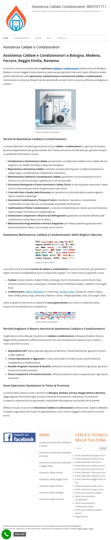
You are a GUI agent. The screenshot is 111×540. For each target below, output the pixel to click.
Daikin (28, 291)
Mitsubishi (38, 291)
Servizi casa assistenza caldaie (88, 493)
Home (5, 38)
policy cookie (83, 529)
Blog (49, 38)
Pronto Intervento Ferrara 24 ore (89, 459)
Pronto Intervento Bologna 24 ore (90, 455)
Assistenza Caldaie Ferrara (50, 472)
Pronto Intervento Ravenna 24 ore (90, 476)
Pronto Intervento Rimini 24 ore (89, 486)
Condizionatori (21, 38)
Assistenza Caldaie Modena (51, 486)
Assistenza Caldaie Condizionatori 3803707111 (69, 6)
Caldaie (38, 38)
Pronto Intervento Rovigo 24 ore (89, 489)
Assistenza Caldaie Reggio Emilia (53, 479)
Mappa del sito (81, 516)
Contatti (61, 38)
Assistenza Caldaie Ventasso (51, 499)
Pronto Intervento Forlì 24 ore (88, 462)
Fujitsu (71, 291)
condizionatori (71, 68)
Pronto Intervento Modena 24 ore (90, 465)
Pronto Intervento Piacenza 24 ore (90, 472)
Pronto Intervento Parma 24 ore (89, 469)
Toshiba (63, 291)
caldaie (57, 68)
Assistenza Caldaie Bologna (51, 492)
